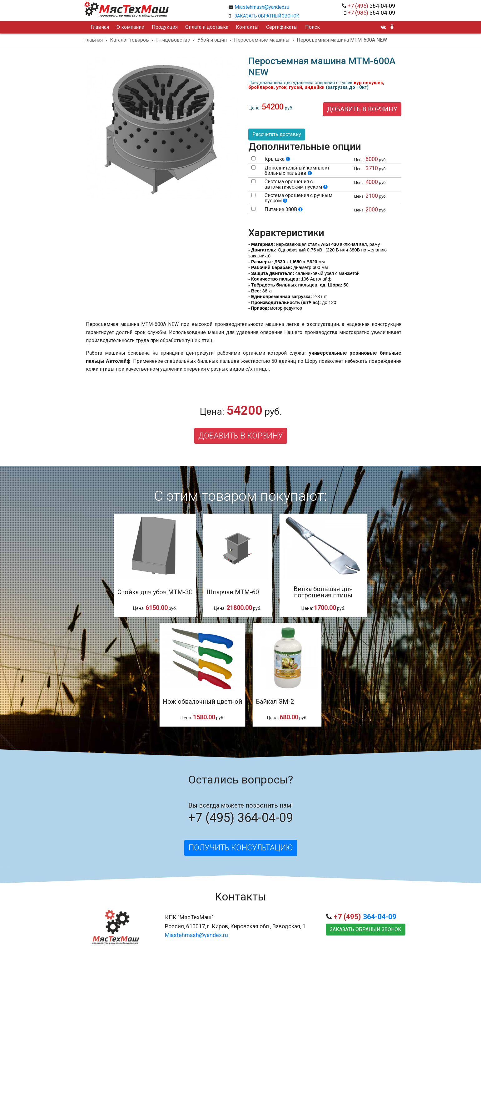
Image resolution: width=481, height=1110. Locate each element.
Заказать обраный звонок (365, 929)
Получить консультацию (240, 847)
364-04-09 (371, 6)
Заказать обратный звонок (267, 15)
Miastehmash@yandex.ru (262, 7)
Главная (93, 40)
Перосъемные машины (262, 40)
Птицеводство (173, 40)
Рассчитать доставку (276, 134)
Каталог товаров (129, 40)
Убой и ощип (212, 40)
